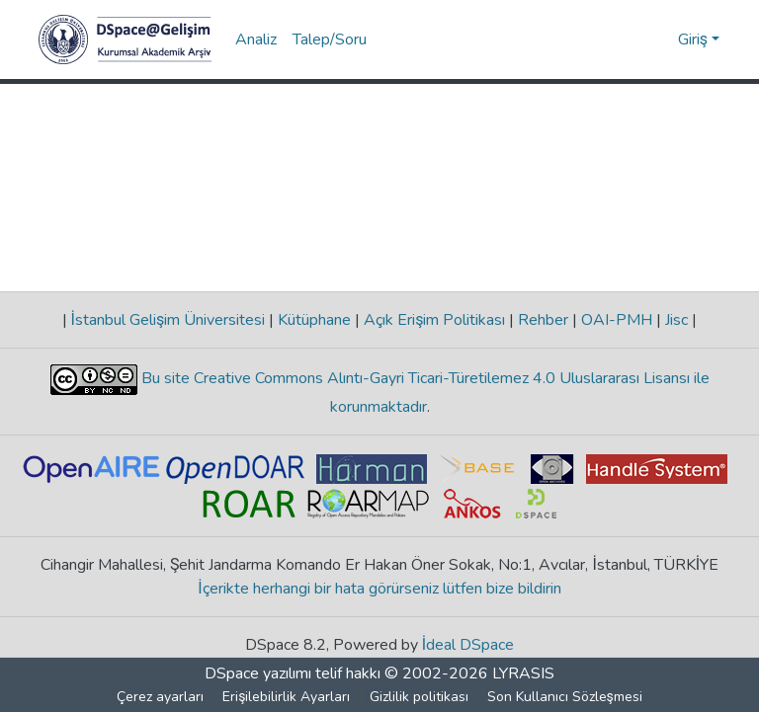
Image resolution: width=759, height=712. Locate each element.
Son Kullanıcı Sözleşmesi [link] (564, 696)
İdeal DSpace (468, 645)
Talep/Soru (330, 39)
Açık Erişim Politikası (434, 320)
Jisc (676, 320)
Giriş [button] (695, 39)
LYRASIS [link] (523, 673)
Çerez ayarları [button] (161, 696)
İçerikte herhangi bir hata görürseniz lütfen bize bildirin (380, 588)
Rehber (543, 320)
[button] (125, 39)
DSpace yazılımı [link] (258, 673)
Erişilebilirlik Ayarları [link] (287, 696)
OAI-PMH (616, 320)
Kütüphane (314, 320)
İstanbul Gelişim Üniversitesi (168, 320)
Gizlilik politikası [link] (419, 696)
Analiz (256, 39)
